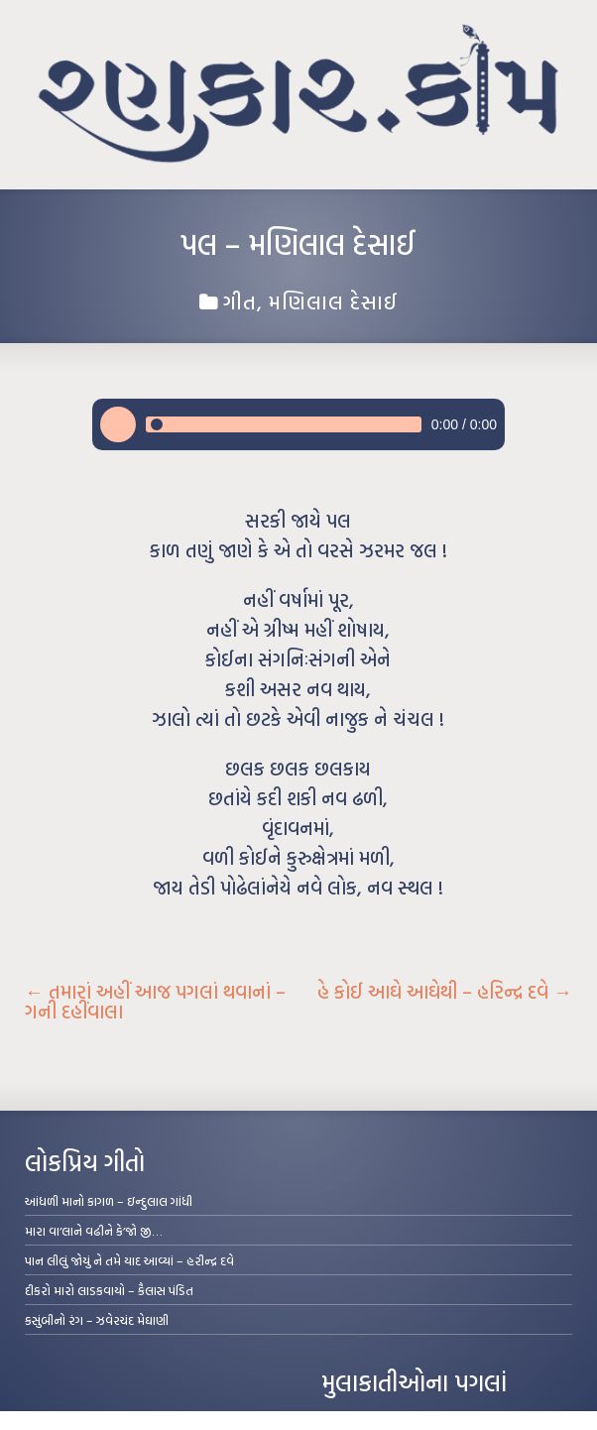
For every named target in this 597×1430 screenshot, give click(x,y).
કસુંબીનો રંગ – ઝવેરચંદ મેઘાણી (97, 1320)
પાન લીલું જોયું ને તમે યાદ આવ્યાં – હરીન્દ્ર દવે (129, 1260)
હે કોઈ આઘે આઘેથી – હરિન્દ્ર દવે (444, 992)
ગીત (240, 301)
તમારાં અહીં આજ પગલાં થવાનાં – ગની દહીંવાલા (155, 1001)
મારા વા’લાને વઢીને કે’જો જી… (94, 1231)
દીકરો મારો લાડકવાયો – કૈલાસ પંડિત (109, 1290)
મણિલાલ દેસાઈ (334, 301)
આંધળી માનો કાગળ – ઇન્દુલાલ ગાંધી (108, 1201)
